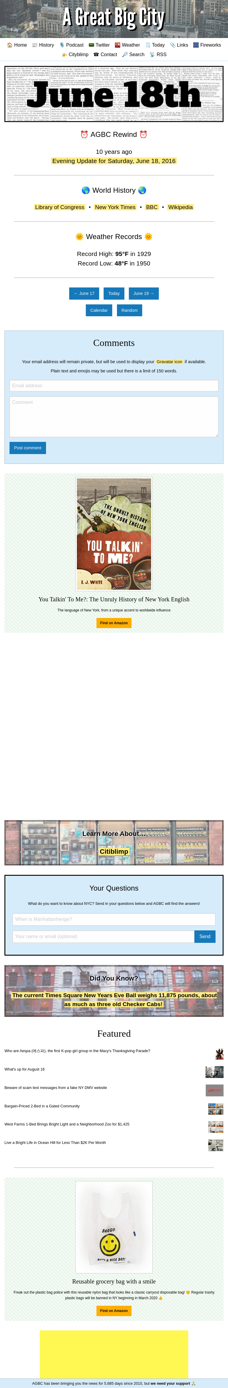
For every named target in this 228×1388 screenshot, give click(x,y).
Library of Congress (60, 207)
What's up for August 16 (24, 1069)
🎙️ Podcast (71, 45)
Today (114, 293)
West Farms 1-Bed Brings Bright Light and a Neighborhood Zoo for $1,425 (66, 1124)
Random (129, 310)
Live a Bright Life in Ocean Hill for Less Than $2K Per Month (55, 1142)
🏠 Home (17, 45)
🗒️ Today (155, 45)
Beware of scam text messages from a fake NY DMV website (55, 1087)
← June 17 (84, 293)
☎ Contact (105, 54)
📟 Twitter (99, 45)
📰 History (43, 45)
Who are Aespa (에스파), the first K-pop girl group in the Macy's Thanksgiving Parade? (77, 1051)
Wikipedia (180, 207)
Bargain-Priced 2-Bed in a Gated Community (42, 1106)
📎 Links (179, 45)
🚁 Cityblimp (74, 54)
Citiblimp (114, 851)
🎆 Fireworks (207, 45)
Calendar (98, 310)
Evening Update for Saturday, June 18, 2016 (114, 160)
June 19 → (144, 293)
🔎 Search (133, 54)
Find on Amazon (114, 623)
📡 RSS (158, 54)
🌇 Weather (127, 45)
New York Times (115, 207)
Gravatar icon (169, 361)
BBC (152, 207)
